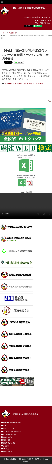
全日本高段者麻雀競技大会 (12, 431)
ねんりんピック (8, 437)
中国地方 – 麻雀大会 (35, 84)
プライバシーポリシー (11, 401)
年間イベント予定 (9, 428)
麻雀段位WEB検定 (9, 443)
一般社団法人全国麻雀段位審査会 (28, 8)
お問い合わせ (19, 399)
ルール (5, 425)
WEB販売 (6, 449)
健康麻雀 (8, 84)
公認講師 (6, 446)
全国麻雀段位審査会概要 (12, 422)
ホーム (6, 399)
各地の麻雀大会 (19, 84)
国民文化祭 (7, 440)
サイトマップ (34, 399)
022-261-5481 (45, 23)
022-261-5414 (45, 20)
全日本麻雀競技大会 (9, 434)
